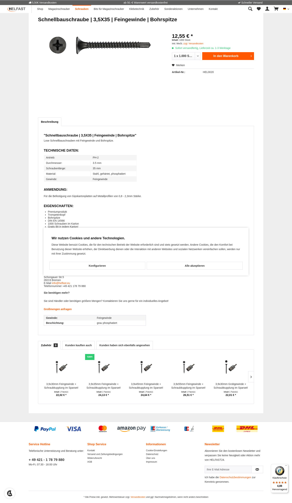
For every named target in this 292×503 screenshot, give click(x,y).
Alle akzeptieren (195, 265)
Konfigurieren (97, 265)
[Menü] (286, 466)
